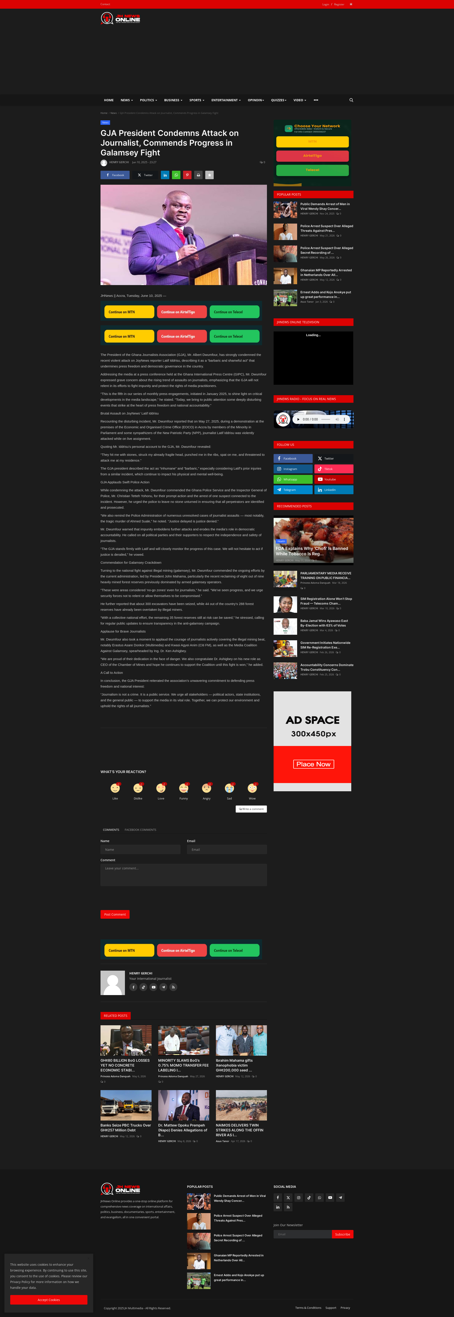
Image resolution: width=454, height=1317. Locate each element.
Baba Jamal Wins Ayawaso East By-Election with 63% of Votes (324, 623)
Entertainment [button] (226, 100)
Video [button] (300, 100)
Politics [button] (148, 100)
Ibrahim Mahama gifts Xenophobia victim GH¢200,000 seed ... (234, 1065)
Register (339, 4)
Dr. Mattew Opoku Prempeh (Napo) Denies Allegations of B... (182, 1130)
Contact (105, 4)
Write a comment (251, 809)
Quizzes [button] (278, 100)
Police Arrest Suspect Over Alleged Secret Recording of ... (326, 250)
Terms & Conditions (308, 1308)
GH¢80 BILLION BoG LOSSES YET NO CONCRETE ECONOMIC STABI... (125, 1065)
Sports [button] (196, 100)
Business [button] (173, 100)
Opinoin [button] (256, 100)
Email (191, 841)
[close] (88, 1258)
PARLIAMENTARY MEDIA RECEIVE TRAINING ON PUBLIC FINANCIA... (325, 575)
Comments (113, 829)
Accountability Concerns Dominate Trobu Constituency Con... (326, 667)
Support (331, 1308)
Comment (108, 860)
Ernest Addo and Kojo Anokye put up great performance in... (325, 294)
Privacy (345, 1308)
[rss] (288, 1207)
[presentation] (134, 898)
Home (109, 100)
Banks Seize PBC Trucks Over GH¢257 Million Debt (126, 1127)
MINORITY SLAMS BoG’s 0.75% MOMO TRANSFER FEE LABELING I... (183, 1065)
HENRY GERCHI (115, 163)
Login (325, 4)
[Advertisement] (227, 61)
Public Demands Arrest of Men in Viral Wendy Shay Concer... (325, 206)
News (114, 113)
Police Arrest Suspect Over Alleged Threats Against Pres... (326, 228)
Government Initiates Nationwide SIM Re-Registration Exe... (325, 645)
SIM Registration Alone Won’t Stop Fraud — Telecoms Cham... (326, 601)
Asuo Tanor (222, 1141)
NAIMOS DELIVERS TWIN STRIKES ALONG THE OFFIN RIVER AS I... (239, 1130)
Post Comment (115, 914)
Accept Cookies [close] (49, 1300)
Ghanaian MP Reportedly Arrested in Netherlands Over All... (326, 272)
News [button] (127, 100)
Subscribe (342, 1234)
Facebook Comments (146, 829)
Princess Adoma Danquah (115, 1076)
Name (105, 841)
